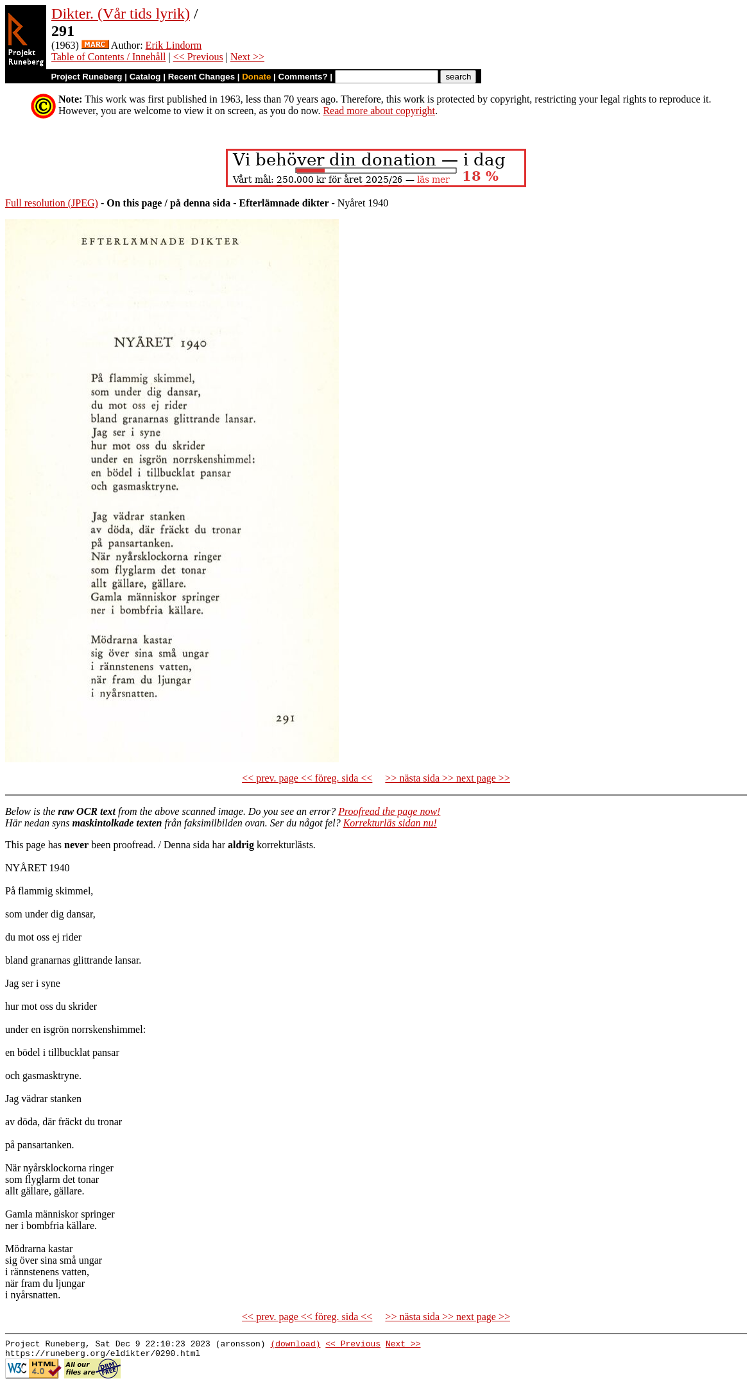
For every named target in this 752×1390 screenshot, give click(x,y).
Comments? (303, 76)
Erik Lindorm (174, 45)
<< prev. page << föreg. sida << (307, 778)
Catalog (145, 76)
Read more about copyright (379, 110)
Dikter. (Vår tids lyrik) (120, 13)
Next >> (247, 56)
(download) (295, 1345)
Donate (256, 76)
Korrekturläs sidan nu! (390, 822)
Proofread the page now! (389, 811)
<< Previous (198, 56)
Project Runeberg (86, 76)
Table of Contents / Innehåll (108, 56)
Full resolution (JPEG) (51, 202)
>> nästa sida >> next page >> (447, 778)
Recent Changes (201, 76)
